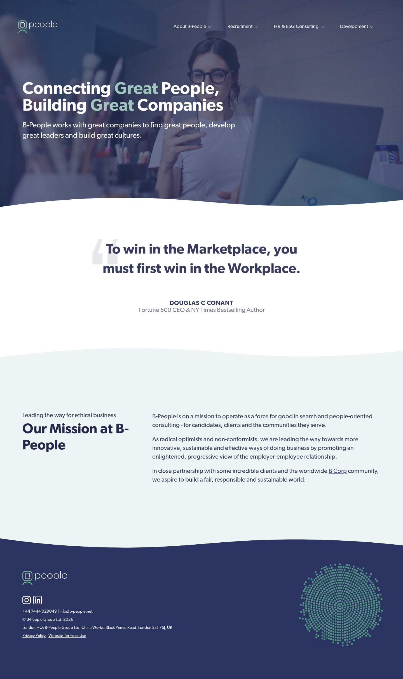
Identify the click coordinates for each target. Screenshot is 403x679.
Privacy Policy (34, 636)
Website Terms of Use (67, 636)
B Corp (338, 476)
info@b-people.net (76, 612)
